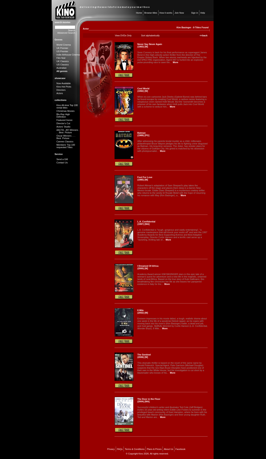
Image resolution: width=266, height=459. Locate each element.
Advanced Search (66, 33)
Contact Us (62, 162)
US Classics (63, 64)
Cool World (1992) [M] (143, 89)
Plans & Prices (154, 449)
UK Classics (63, 61)
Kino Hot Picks (64, 86)
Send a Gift (62, 159)
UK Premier (62, 48)
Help (202, 13)
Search (71, 30)
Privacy (111, 449)
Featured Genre (65, 120)
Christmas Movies (65, 111)
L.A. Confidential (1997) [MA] (146, 222)
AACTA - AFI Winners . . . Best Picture (68, 131)
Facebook (180, 449)
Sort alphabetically (150, 35)
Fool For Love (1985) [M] (145, 178)
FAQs (120, 449)
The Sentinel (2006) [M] (144, 355)
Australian (62, 68)
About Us (168, 449)
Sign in (194, 13)
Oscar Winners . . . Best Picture (66, 137)
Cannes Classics (65, 141)
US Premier (62, 51)
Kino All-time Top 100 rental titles (67, 106)
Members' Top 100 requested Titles (66, 146)
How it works (166, 13)
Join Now (179, 13)
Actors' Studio (64, 126)
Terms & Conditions (134, 449)
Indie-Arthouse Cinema (68, 54)
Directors (61, 90)
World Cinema (64, 45)
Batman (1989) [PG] (143, 134)
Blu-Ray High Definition (63, 115)
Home (139, 13)
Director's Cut (63, 123)
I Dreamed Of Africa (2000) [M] (147, 267)
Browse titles (150, 13)
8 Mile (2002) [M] (142, 311)
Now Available (64, 83)
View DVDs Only (123, 35)
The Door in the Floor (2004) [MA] (148, 400)
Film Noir (61, 58)
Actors (60, 93)
